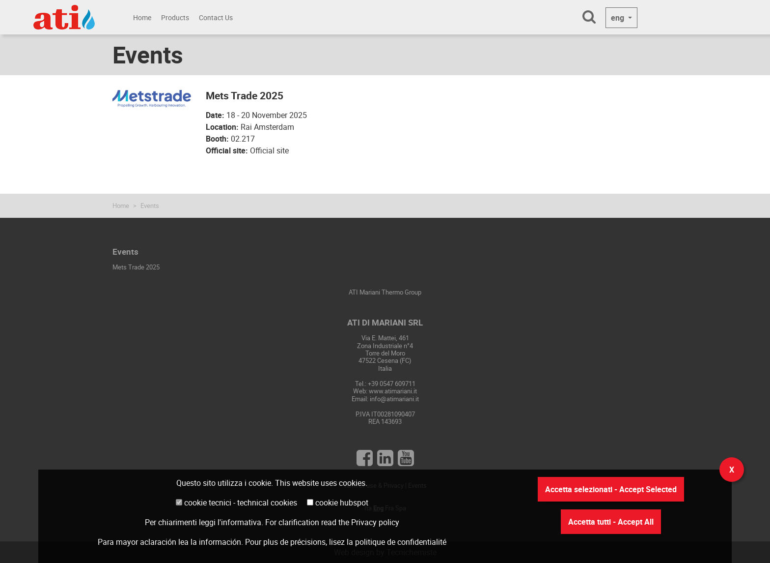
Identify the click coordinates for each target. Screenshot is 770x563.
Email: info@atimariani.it (385, 398)
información (220, 541)
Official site (269, 150)
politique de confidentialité (400, 541)
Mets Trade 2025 (136, 267)
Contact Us (216, 17)
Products (175, 17)
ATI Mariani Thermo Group (385, 292)
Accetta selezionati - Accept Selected (611, 489)
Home (142, 17)
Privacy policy (375, 522)
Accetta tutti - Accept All (611, 521)
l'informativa (239, 522)
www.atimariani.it (393, 390)
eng (618, 17)
